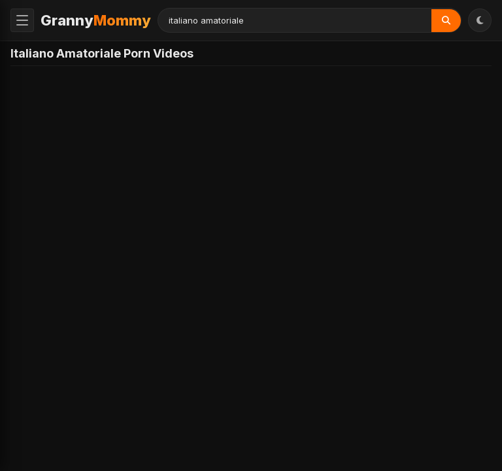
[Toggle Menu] (22, 20)
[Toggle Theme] (480, 20)
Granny (96, 20)
